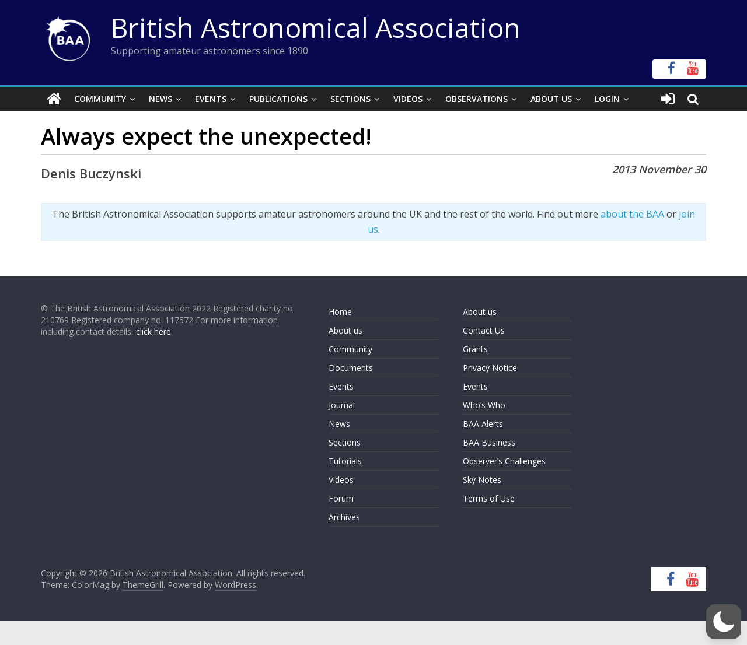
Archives (344, 517)
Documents (351, 367)
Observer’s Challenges (504, 461)
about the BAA (632, 214)
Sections (350, 98)
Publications (278, 98)
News (160, 98)
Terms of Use (489, 498)
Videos (408, 98)
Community (100, 98)
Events (210, 98)
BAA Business (489, 442)
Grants (475, 349)
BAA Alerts (483, 423)
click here (153, 331)
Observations (476, 98)
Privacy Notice (490, 367)
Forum (341, 498)
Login (607, 98)
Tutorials (345, 461)
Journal (342, 405)
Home (340, 311)
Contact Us (484, 330)
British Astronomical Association (316, 27)
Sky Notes (482, 479)
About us (345, 330)
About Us (551, 98)
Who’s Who (484, 405)
